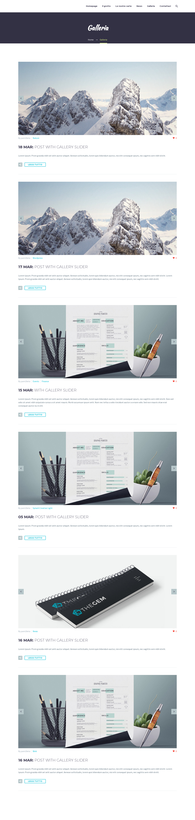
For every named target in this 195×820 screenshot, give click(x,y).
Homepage (91, 6)
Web (35, 751)
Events (36, 381)
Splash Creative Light (43, 508)
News (139, 6)
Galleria (151, 6)
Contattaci (165, 6)
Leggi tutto (35, 164)
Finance (45, 381)
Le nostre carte (124, 6)
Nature (36, 138)
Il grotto (106, 6)
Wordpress (38, 258)
